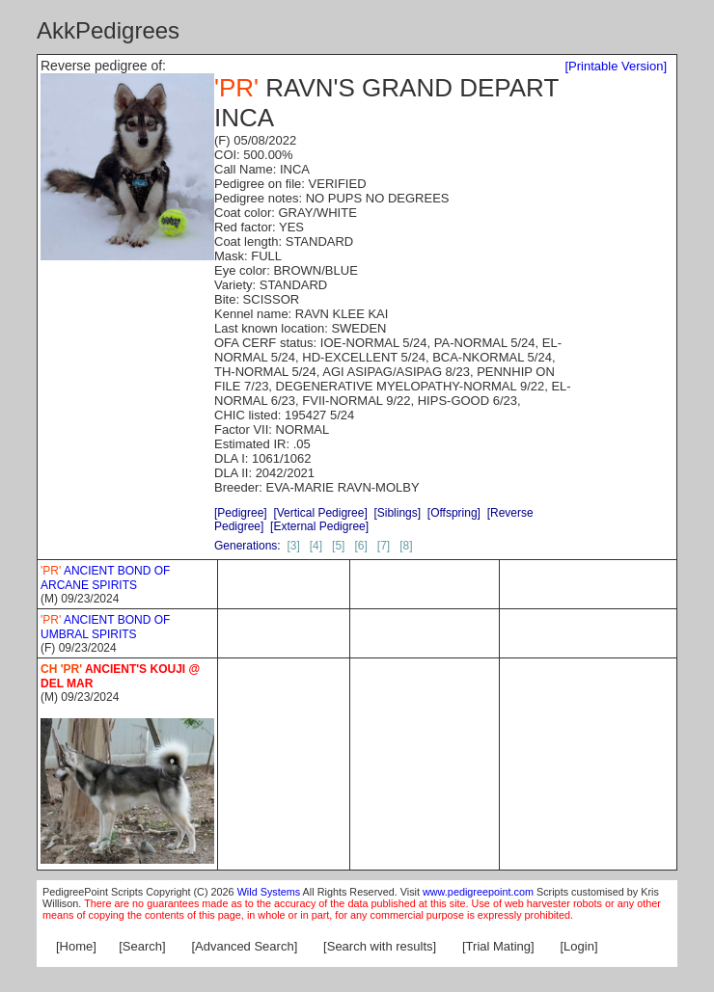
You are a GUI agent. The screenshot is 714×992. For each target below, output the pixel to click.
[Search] (142, 946)
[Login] (579, 946)
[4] (316, 545)
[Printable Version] (615, 66)
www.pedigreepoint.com (478, 892)
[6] (360, 545)
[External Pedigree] (319, 526)
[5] (338, 545)
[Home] (76, 946)
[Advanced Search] (244, 946)
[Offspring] (454, 513)
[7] (383, 545)
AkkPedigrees (108, 30)
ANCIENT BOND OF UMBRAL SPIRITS (105, 627)
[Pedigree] (240, 513)
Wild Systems (269, 892)
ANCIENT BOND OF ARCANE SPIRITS (105, 578)
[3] (293, 545)
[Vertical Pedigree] (320, 513)
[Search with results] (379, 946)
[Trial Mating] (498, 946)
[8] (405, 545)
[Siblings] (397, 513)
